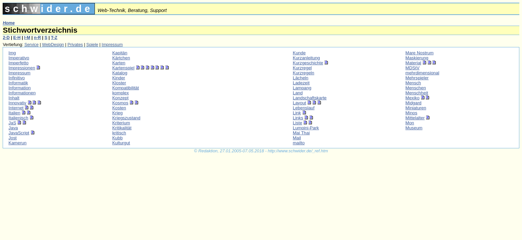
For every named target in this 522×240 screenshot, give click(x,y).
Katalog (119, 72)
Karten (118, 62)
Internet (16, 107)
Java (13, 127)
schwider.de (49, 8)
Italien (15, 112)
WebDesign (53, 44)
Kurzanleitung (306, 57)
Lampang (302, 87)
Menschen (415, 87)
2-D (6, 37)
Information (20, 87)
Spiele (92, 44)
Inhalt (14, 97)
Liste (297, 122)
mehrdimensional (422, 72)
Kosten (119, 107)
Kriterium (121, 122)
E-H (17, 37)
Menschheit (416, 92)
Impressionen (22, 67)
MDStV (412, 67)
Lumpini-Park (306, 127)
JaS (12, 122)
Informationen (22, 92)
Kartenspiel (123, 67)
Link (297, 112)
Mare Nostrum (419, 52)
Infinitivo (17, 77)
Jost (13, 137)
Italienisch (18, 117)
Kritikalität (121, 127)
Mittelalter (415, 117)
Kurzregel (302, 67)
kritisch (119, 132)
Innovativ (17, 102)
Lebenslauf (304, 107)
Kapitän (119, 52)
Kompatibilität (125, 87)
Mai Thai (301, 132)
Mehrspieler (417, 77)
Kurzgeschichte (308, 62)
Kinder (118, 77)
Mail (297, 137)
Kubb (117, 137)
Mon (409, 122)
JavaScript (19, 132)
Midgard (413, 102)
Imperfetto (19, 62)
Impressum (112, 44)
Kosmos (120, 102)
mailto (299, 142)
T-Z (54, 37)
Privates (75, 44)
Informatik (18, 82)
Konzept (120, 97)
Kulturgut (121, 142)
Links (298, 117)
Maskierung (416, 57)
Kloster (119, 82)
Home (9, 22)
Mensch (413, 82)
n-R (37, 37)
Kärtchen (121, 57)
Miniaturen (415, 107)
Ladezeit (301, 82)
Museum (413, 127)
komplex (120, 92)
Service (31, 44)
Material (413, 62)
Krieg (117, 112)
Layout (299, 102)
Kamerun (18, 142)
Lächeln (301, 77)
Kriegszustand (126, 117)
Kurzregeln (303, 72)
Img (12, 52)
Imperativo (19, 57)
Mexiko (412, 97)
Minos (411, 112)
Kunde (299, 52)
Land (298, 92)
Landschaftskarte (310, 97)
